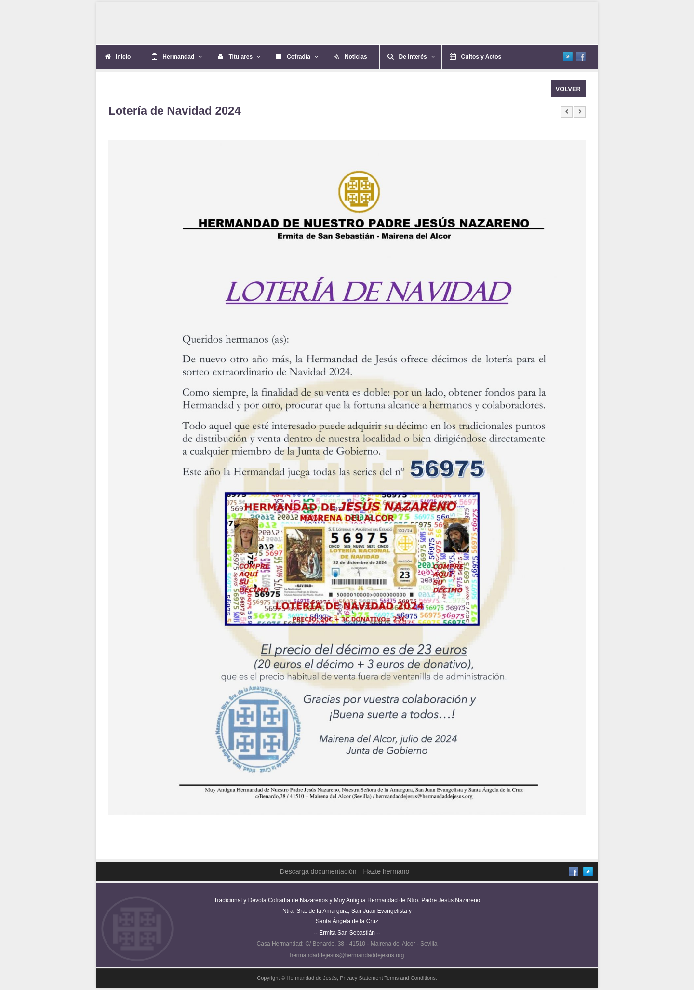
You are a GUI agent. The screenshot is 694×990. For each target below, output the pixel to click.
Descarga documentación (318, 871)
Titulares (244, 57)
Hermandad (182, 57)
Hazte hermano (386, 871)
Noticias (356, 57)
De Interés (417, 57)
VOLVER (568, 89)
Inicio (123, 57)
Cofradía (303, 57)
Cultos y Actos (481, 57)
